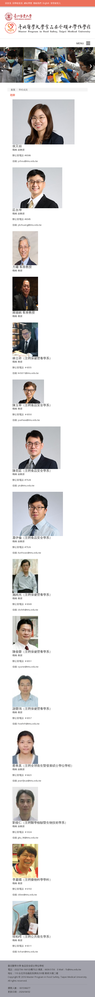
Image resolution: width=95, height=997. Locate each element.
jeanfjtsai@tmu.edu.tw (29, 780)
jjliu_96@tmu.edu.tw (28, 837)
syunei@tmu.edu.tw (28, 666)
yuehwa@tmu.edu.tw (29, 420)
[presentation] (4, 65)
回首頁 (8, 3)
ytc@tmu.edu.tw (26, 485)
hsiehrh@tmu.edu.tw (28, 723)
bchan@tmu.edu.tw (28, 951)
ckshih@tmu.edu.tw (28, 609)
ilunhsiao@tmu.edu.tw (29, 552)
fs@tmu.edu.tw (73, 969)
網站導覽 (28, 3)
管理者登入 (55, 3)
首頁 (13, 89)
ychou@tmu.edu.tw (28, 161)
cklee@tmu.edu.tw (27, 894)
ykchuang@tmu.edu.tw (29, 224)
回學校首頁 (17, 3)
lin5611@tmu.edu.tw (28, 373)
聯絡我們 (37, 3)
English (46, 3)
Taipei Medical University (73, 976)
